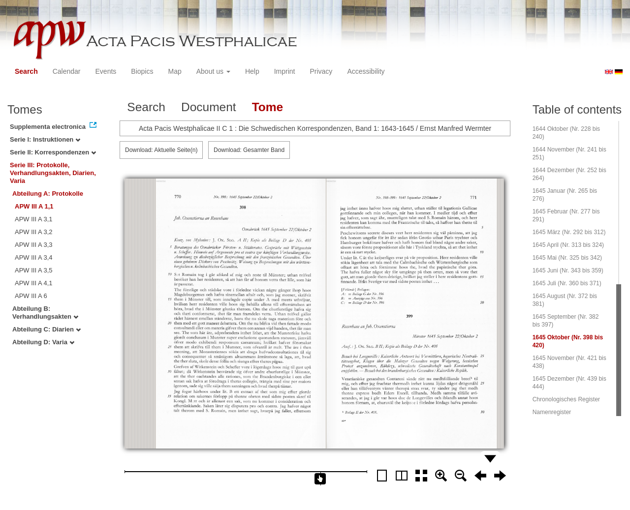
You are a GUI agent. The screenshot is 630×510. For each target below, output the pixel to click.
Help (252, 71)
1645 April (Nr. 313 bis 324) (568, 244)
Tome (268, 107)
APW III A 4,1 (34, 283)
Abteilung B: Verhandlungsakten (45, 312)
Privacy (321, 71)
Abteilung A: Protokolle (47, 193)
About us (213, 71)
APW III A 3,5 (34, 270)
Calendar (67, 71)
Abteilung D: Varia (43, 342)
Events (106, 71)
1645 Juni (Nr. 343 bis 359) (568, 270)
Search (26, 71)
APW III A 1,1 (34, 206)
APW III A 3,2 (34, 232)
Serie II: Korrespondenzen (53, 152)
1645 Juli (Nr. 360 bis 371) (567, 283)
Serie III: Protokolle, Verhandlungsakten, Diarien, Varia (53, 172)
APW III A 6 (31, 296)
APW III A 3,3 (34, 244)
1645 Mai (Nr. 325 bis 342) (567, 257)
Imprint (284, 71)
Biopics (142, 71)
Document (208, 107)
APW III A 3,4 (34, 257)
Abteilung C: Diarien (46, 329)
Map (174, 71)
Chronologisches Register (566, 399)
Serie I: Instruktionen (45, 139)
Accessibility (365, 71)
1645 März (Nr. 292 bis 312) (569, 232)
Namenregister (552, 412)
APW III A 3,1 (34, 219)
